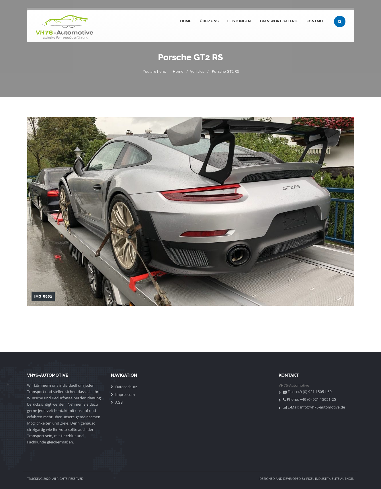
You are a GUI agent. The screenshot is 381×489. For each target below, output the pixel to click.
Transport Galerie (278, 21)
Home (185, 21)
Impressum (125, 394)
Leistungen (239, 21)
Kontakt (315, 21)
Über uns (209, 21)
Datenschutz (126, 386)
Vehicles (197, 71)
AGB (119, 402)
